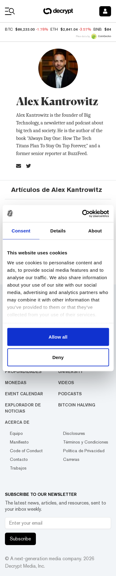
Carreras (71, 459)
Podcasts (70, 393)
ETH (54, 29)
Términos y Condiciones (85, 442)
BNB (97, 29)
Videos (66, 382)
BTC (9, 29)
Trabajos (18, 468)
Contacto (19, 459)
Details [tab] (58, 230)
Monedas (15, 382)
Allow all (58, 337)
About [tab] (95, 230)
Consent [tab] (20, 230)
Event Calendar (24, 393)
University (70, 371)
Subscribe (20, 539)
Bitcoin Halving (76, 404)
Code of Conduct (26, 450)
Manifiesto (19, 442)
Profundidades (23, 371)
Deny (58, 357)
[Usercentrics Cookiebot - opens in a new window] (82, 214)
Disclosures (74, 433)
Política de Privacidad (84, 450)
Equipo (16, 433)
